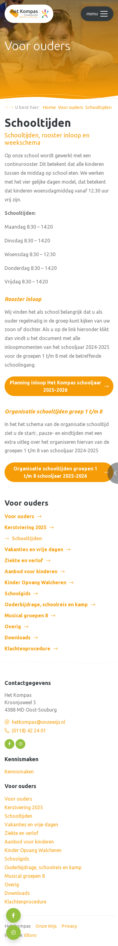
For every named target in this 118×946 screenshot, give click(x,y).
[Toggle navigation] (97, 13)
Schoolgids (17, 593)
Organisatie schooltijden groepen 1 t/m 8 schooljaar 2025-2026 (55, 472)
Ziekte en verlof (24, 560)
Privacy (69, 926)
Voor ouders (19, 516)
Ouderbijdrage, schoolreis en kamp (46, 604)
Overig (13, 626)
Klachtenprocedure (27, 648)
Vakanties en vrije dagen (34, 549)
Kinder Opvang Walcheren (35, 582)
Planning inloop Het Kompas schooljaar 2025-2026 (55, 386)
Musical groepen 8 (26, 615)
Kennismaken (19, 771)
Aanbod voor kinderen (31, 571)
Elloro (30, 935)
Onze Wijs (46, 926)
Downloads (17, 637)
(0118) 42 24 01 (29, 730)
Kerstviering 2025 (25, 527)
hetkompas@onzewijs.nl (38, 722)
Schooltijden (18, 816)
